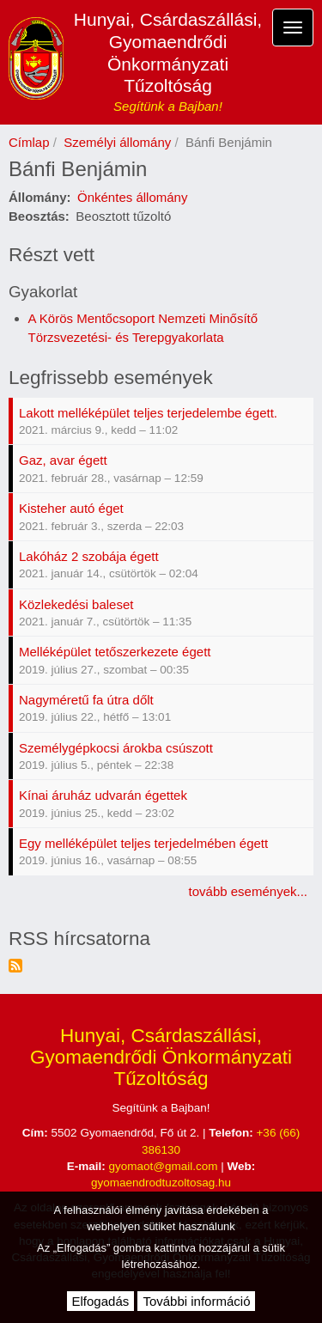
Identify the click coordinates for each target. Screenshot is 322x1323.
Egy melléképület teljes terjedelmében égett (143, 843)
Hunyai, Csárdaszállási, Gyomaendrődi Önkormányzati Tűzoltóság (168, 52)
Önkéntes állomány (132, 197)
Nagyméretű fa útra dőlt (86, 699)
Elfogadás (101, 1301)
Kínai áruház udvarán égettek (103, 795)
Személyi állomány (117, 142)
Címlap (29, 142)
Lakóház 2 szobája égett (89, 556)
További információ (196, 1301)
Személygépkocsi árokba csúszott (116, 748)
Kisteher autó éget (71, 508)
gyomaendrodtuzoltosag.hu (161, 1182)
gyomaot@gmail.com (163, 1166)
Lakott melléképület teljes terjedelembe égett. (148, 412)
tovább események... (248, 891)
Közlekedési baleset (76, 604)
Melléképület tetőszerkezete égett (114, 651)
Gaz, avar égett (63, 460)
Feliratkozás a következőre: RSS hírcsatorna (15, 965)
